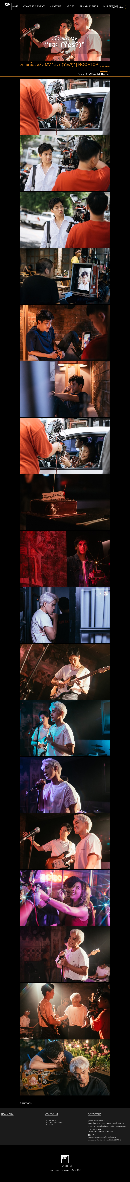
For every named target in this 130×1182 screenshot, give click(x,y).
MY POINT (50, 1124)
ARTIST (70, 6)
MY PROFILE (51, 1120)
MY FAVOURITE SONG (54, 1122)
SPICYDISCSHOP (89, 6)
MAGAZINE (55, 6)
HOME (14, 6)
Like (81, 74)
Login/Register (117, 7)
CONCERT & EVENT (34, 6)
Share (92, 74)
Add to (105, 74)
